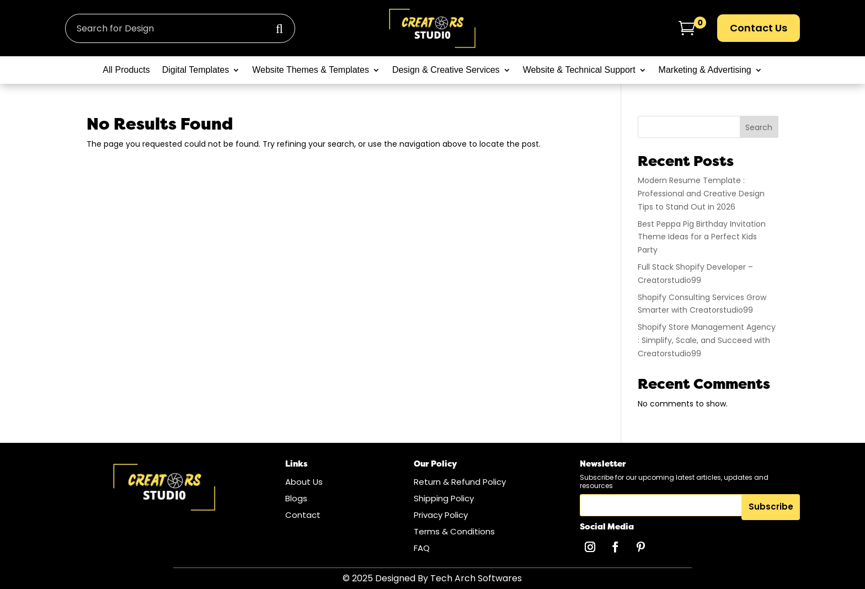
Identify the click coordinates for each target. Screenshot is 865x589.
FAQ (422, 548)
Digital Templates (195, 70)
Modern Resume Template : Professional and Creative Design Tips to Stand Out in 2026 (701, 193)
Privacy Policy (441, 515)
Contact (303, 515)
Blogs (296, 498)
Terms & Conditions (454, 531)
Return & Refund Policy (460, 482)
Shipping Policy (444, 498)
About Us (304, 482)
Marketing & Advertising (705, 70)
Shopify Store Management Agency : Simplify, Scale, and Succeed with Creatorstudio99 (707, 340)
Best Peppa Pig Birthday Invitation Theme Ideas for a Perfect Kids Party (702, 237)
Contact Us (758, 28)
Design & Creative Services (446, 70)
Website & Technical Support (579, 70)
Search (758, 127)
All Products (126, 70)
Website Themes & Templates (310, 70)
